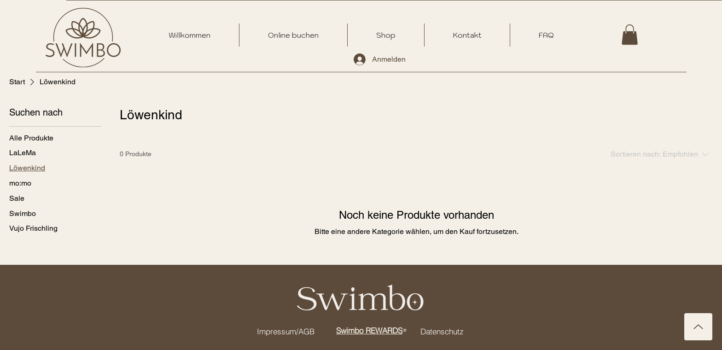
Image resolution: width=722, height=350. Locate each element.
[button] (629, 34)
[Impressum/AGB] (285, 331)
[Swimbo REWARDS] (371, 330)
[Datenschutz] (442, 331)
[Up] (698, 327)
